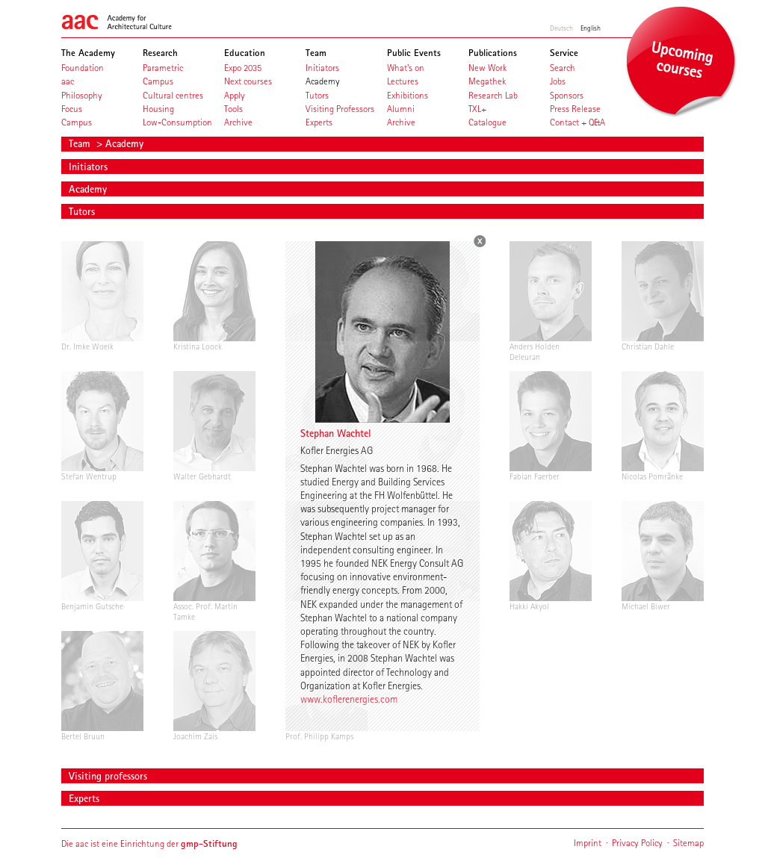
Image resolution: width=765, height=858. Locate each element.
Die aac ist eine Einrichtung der (149, 843)
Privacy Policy (637, 842)
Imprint (587, 842)
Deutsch (561, 27)
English (590, 27)
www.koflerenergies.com (348, 699)
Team (81, 143)
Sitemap (688, 842)
